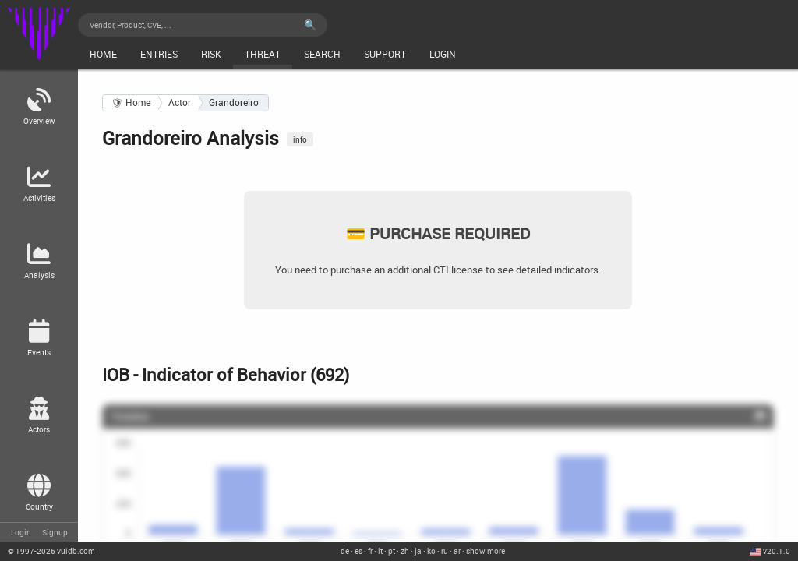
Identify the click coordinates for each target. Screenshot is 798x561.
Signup (55, 532)
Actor (179, 102)
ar (457, 550)
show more (485, 550)
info (300, 139)
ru (444, 550)
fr (370, 550)
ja (418, 550)
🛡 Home (130, 102)
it (380, 550)
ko (431, 550)
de (345, 550)
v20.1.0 (776, 550)
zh (405, 550)
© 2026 (51, 550)
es (358, 550)
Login (21, 532)
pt (391, 550)
